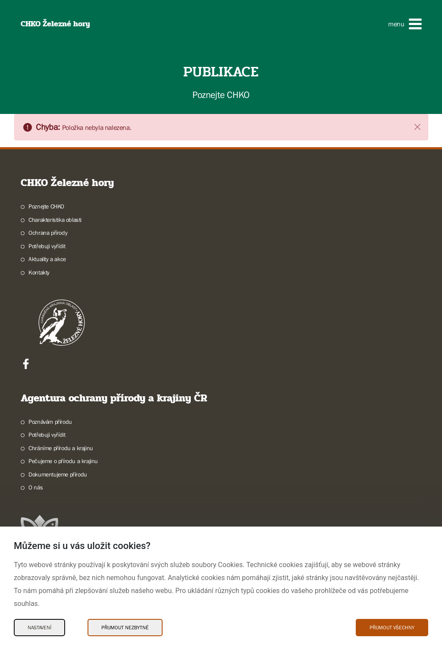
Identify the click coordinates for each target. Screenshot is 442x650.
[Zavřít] (417, 126)
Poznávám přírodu (50, 421)
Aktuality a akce (47, 259)
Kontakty (39, 272)
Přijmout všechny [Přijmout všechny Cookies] (392, 628)
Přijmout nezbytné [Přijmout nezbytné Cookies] (125, 628)
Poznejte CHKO (46, 206)
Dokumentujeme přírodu (57, 474)
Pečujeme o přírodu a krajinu (63, 461)
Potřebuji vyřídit (46, 246)
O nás (35, 487)
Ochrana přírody (47, 232)
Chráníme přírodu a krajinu (60, 448)
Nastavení (39, 628)
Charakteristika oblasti (55, 219)
